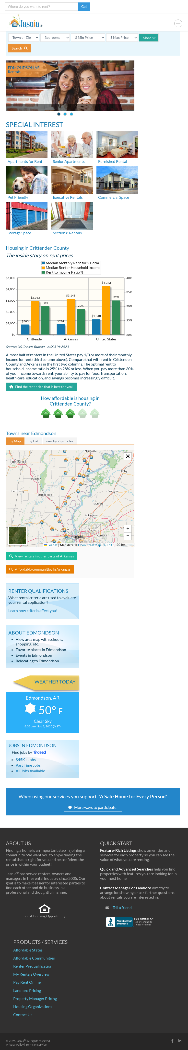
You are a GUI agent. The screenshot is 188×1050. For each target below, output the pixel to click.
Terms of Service (36, 1044)
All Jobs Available (30, 770)
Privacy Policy (15, 1044)
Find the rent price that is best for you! (41, 387)
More (149, 38)
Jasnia (21, 1041)
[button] (67, 537)
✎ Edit (107, 545)
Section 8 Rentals (67, 232)
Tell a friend (122, 907)
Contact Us (22, 1014)
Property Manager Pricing (35, 998)
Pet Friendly (18, 197)
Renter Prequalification (32, 966)
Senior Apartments (69, 161)
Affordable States (28, 950)
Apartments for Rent (25, 161)
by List (33, 441)
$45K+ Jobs (26, 759)
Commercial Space (113, 197)
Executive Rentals (68, 197)
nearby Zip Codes (59, 441)
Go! (84, 6)
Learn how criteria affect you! (32, 610)
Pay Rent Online (27, 982)
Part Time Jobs (28, 765)
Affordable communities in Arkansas (39, 569)
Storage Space (19, 232)
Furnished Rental (112, 161)
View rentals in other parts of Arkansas (41, 556)
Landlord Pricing (27, 990)
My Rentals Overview (31, 974)
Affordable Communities (34, 958)
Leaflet (51, 545)
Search (19, 48)
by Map (15, 441)
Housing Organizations (32, 1006)
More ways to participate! (93, 807)
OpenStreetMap (89, 545)
